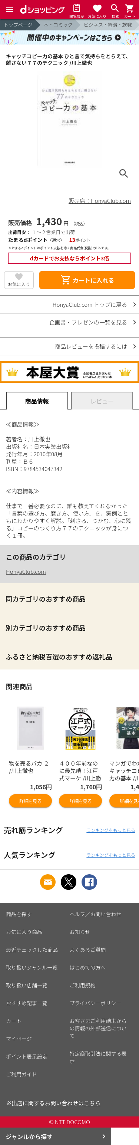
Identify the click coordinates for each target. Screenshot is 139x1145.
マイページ (19, 1038)
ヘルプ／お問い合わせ (96, 914)
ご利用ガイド (21, 1074)
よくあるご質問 (88, 949)
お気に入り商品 (24, 931)
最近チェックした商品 (32, 949)
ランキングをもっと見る (110, 830)
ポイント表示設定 (26, 1056)
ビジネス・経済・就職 (108, 24)
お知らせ (80, 931)
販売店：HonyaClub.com (100, 200)
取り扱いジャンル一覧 (31, 967)
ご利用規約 (83, 985)
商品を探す (19, 914)
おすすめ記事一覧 (26, 1003)
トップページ (18, 24)
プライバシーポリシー (96, 1003)
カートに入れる (87, 280)
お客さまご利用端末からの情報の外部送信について (98, 1028)
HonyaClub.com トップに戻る (90, 304)
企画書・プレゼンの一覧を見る (88, 322)
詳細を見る (30, 801)
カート (13, 1020)
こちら (92, 1103)
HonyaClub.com (26, 571)
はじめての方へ (88, 967)
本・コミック (58, 24)
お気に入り (19, 284)
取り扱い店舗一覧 (26, 985)
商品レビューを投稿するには (91, 346)
